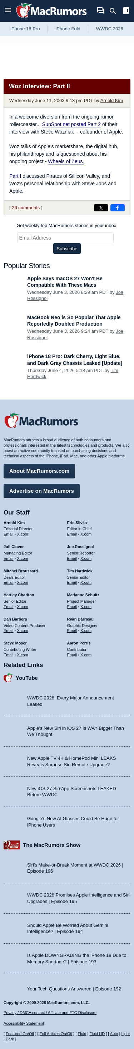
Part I (15, 176)
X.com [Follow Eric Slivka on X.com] (85, 534)
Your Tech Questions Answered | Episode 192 (74, 989)
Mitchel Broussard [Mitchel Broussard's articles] (21, 571)
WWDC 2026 (109, 28)
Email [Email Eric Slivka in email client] (72, 534)
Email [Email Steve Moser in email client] (9, 655)
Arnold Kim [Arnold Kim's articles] (14, 523)
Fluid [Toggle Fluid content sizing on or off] (82, 1034)
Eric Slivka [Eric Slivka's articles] (77, 523)
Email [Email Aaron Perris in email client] (72, 655)
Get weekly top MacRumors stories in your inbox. (67, 225)
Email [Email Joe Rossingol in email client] (72, 558)
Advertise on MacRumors (41, 491)
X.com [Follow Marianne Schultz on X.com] (85, 606)
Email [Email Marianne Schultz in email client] (72, 606)
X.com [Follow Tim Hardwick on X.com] (85, 582)
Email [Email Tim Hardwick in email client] (72, 582)
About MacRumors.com (39, 471)
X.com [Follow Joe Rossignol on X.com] (85, 558)
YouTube (27, 678)
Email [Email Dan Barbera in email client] (9, 630)
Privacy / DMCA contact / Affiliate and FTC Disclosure (50, 1012)
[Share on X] (101, 207)
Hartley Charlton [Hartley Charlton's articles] (19, 595)
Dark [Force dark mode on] (10, 1039)
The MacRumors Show (51, 845)
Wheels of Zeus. (66, 161)
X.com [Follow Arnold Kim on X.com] (22, 534)
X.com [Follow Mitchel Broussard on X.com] (22, 582)
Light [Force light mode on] (125, 1034)
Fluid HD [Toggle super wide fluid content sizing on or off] (97, 1034)
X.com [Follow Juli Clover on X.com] (22, 558)
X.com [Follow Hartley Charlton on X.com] (22, 606)
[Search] (115, 11)
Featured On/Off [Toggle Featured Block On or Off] (20, 1034)
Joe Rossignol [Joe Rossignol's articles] (80, 546)
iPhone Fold (67, 28)
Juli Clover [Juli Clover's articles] (14, 546)
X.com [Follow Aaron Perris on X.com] (85, 655)
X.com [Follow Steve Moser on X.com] (22, 655)
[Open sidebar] (126, 11)
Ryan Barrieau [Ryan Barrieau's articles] (80, 619)
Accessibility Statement (24, 1023)
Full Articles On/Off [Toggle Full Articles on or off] (56, 1034)
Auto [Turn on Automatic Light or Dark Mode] (114, 1034)
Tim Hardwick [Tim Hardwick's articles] (80, 571)
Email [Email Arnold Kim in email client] (9, 534)
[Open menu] (8, 11)
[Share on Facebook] (117, 207)
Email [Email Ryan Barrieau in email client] (72, 630)
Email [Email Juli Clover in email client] (9, 558)
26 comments (26, 207)
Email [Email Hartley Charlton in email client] (9, 606)
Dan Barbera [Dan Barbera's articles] (15, 619)
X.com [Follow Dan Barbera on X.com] (22, 630)
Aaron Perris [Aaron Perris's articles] (79, 643)
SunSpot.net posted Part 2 (71, 124)
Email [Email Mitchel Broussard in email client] (9, 582)
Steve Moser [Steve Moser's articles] (15, 643)
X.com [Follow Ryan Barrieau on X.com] (85, 630)
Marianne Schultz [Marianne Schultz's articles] (83, 595)
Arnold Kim (111, 100)
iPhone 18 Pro (25, 28)
